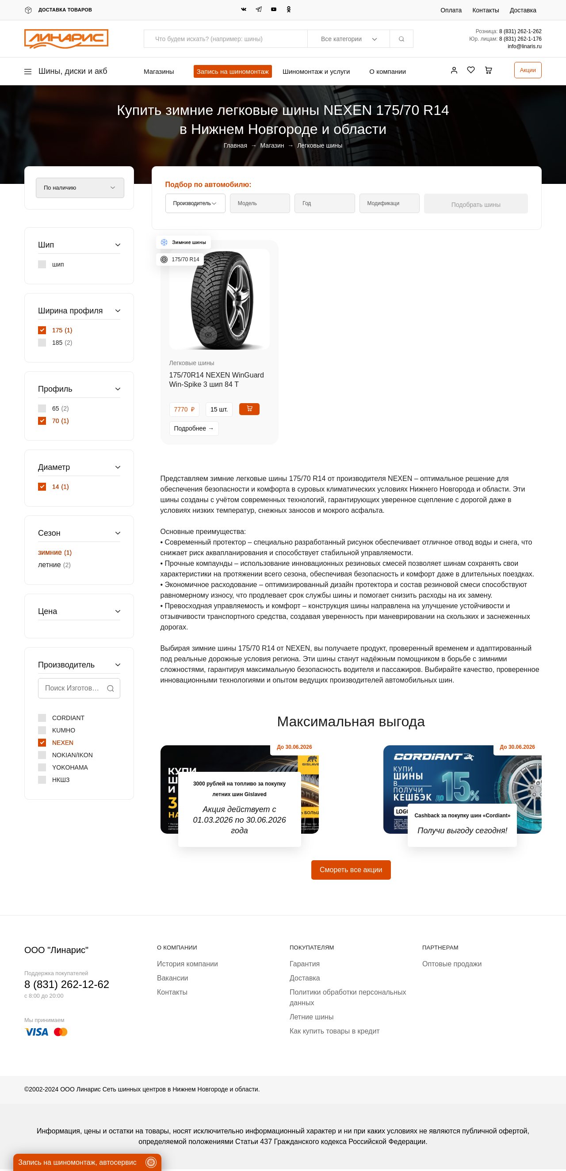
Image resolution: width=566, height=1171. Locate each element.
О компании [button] (387, 71)
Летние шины (311, 1018)
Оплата (451, 10)
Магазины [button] (159, 71)
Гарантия (305, 965)
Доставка (523, 10)
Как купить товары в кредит (335, 1033)
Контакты (485, 10)
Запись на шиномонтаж (233, 71)
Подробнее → (194, 428)
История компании (187, 965)
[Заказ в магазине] (80, 188)
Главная (235, 145)
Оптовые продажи (452, 965)
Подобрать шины (487, 204)
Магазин (272, 145)
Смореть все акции (351, 871)
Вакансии (172, 980)
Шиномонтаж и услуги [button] (316, 71)
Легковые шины (191, 362)
